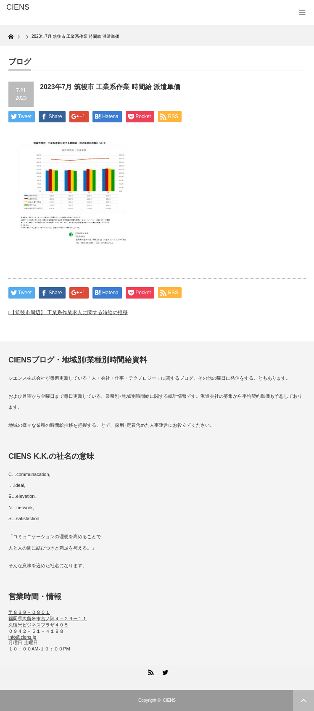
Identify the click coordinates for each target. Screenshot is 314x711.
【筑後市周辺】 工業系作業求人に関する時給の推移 (68, 312)
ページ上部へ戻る (303, 700)
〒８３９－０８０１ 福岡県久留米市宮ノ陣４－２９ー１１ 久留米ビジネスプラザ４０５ (47, 618)
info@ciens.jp (22, 637)
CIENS (169, 700)
